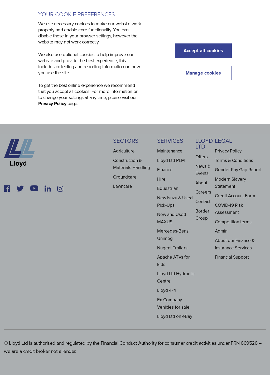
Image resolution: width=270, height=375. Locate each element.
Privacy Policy (52, 103)
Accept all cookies (203, 50)
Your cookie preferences (76, 14)
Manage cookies (203, 73)
